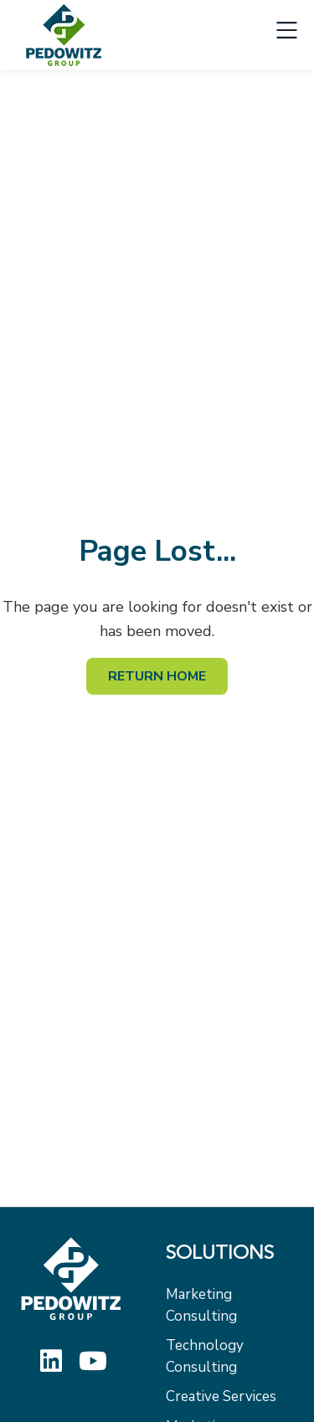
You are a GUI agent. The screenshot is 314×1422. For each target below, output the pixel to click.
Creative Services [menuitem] (221, 1396)
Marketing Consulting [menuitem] (201, 1305)
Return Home (157, 676)
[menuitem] (230, 1259)
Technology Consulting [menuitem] (205, 1356)
